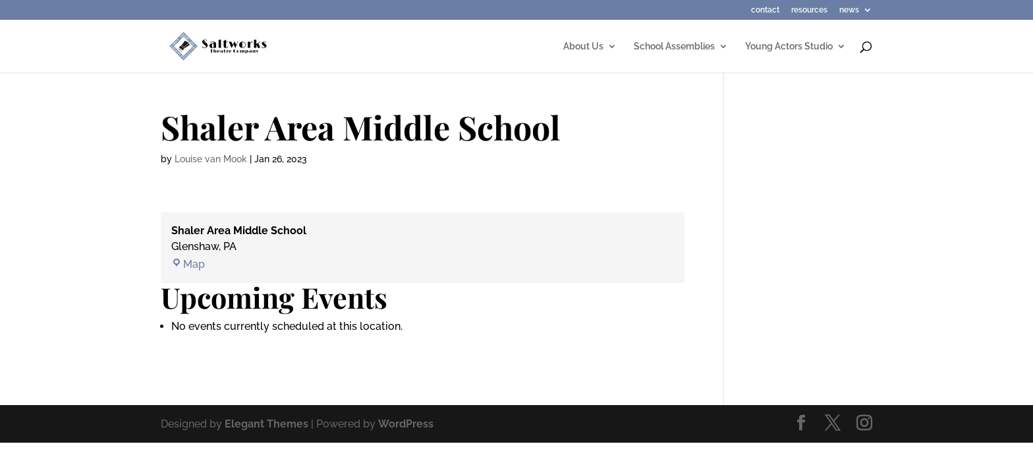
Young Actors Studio (789, 46)
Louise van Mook (211, 159)
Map (188, 264)
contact (765, 10)
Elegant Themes (266, 424)
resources (809, 10)
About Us (583, 46)
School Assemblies (674, 46)
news (849, 10)
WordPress (405, 424)
